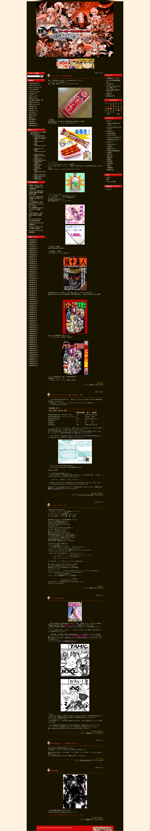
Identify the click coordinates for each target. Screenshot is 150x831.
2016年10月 (32, 248)
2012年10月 (32, 267)
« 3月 (108, 113)
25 (118, 110)
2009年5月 (32, 339)
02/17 (36, 144)
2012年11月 (32, 265)
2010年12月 (32, 299)
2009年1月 (32, 348)
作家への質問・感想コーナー (86, 760)
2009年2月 (32, 346)
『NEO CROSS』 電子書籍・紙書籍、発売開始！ (36, 214)
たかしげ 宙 (32, 89)
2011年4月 (32, 291)
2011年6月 (32, 286)
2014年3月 (32, 259)
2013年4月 (32, 263)
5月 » (118, 113)
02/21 (36, 141)
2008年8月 (32, 359)
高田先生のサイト (70, 641)
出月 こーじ (32, 95)
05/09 (36, 177)
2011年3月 (32, 293)
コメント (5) (100, 588)
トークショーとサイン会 (58, 505)
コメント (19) (100, 819)
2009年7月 (32, 335)
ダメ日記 (108, 84)
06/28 (36, 154)
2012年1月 (32, 276)
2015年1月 (32, 257)
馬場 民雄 (32, 123)
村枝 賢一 (32, 108)
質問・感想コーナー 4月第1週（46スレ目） (65, 743)
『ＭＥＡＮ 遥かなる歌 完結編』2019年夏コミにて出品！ (36, 198)
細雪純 (109, 159)
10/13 (36, 137)
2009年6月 (32, 337)
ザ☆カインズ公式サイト (114, 137)
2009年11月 (32, 327)
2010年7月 (32, 310)
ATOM (108, 177)
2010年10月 (32, 303)
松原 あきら (32, 110)
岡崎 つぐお (32, 98)
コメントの (111, 181)
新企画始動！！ (56, 770)
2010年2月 (32, 320)
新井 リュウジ (33, 104)
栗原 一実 (32, 115)
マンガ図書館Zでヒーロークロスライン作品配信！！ (36, 209)
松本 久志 (32, 112)
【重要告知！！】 (90, 733)
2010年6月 (32, 312)
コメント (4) (100, 733)
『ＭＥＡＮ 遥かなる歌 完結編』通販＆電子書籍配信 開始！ (36, 192)
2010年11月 (32, 301)
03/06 (36, 138)
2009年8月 (32, 333)
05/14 (36, 161)
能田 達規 (32, 119)
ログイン (108, 189)
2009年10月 (32, 329)
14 (108, 108)
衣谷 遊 (31, 121)
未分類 (108, 93)
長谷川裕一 (110, 163)
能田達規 (109, 161)
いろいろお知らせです (58, 598)
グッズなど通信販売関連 (113, 80)
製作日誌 (92, 384)
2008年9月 (32, 357)
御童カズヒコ (111, 148)
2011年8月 (32, 282)
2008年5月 (32, 365)
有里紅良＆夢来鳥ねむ (113, 150)
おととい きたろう (34, 87)
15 (111, 108)
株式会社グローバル (113, 139)
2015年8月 (32, 254)
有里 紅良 (32, 106)
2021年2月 (32, 240)
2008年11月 (32, 352)
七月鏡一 (109, 146)
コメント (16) (100, 760)
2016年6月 (32, 250)
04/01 (36, 135)
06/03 (36, 158)
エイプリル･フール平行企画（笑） (61, 76)
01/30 (36, 148)
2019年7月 (32, 244)
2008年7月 (32, 361)
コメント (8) (100, 384)
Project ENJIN (111, 133)
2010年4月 (32, 316)
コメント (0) (100, 494)
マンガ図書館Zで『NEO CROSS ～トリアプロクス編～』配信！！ (36, 203)
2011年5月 (32, 288)
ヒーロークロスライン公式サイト (58, 812)
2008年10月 (32, 354)
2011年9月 (32, 280)
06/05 (36, 155)
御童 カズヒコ (33, 102)
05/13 (36, 164)
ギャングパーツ (111, 135)
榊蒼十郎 (109, 157)
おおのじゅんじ (111, 144)
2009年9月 (32, 331)
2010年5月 (32, 314)
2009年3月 (32, 344)
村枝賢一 (109, 152)
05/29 (36, 160)
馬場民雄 (109, 167)
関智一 (109, 165)
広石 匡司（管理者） (35, 100)
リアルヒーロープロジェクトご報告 (85, 494)
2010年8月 (32, 308)
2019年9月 (32, 242)
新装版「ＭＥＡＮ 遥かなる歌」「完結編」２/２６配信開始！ (36, 186)
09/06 (36, 150)
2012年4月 (32, 271)
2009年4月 (32, 342)
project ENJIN (33, 83)
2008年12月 (32, 350)
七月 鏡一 (32, 93)
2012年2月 (32, 274)
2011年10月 (32, 278)
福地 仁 (31, 117)
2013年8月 (32, 261)
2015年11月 (32, 252)
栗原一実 (109, 155)
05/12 (36, 176)
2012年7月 (32, 269)
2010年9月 (32, 305)
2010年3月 (32, 318)
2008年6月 (32, 363)
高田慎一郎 (110, 169)
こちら (80, 482)
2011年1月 (32, 297)
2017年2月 (32, 246)
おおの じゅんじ (33, 85)
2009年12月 (32, 325)
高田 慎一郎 (32, 125)
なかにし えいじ (33, 91)
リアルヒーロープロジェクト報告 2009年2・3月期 (67, 395)
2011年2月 (32, 295)
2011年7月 (32, 284)
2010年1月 (32, 322)
